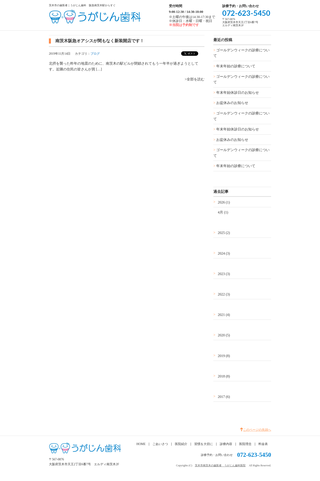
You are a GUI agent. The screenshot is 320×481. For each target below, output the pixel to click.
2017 (224, 397)
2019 (224, 356)
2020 (224, 335)
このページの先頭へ (257, 429)
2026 (224, 202)
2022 (224, 294)
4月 (223, 212)
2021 (224, 315)
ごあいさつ (160, 444)
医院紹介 (181, 444)
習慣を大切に (203, 444)
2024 (224, 253)
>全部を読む (194, 79)
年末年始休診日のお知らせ (237, 92)
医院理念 (245, 444)
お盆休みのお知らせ (232, 103)
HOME (141, 444)
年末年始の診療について (235, 66)
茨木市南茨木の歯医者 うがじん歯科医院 (220, 465)
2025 (224, 233)
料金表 (263, 444)
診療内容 (226, 444)
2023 (224, 274)
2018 (224, 376)
